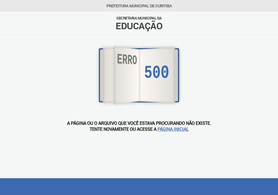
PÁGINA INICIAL (173, 129)
